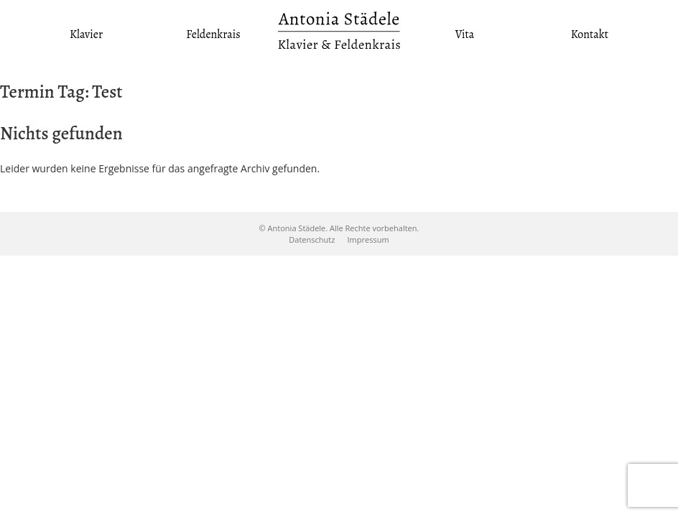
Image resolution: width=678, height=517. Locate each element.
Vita (464, 34)
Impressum (368, 239)
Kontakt (589, 34)
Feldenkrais (213, 34)
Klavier (86, 34)
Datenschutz (312, 239)
